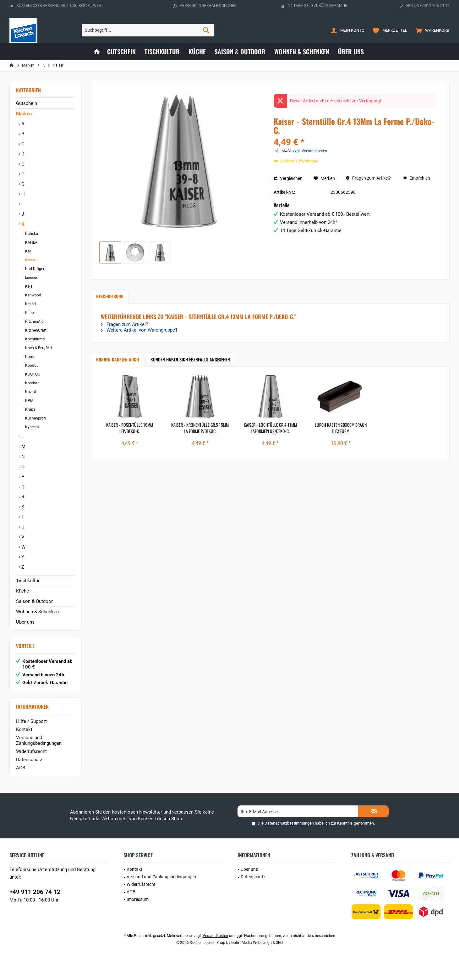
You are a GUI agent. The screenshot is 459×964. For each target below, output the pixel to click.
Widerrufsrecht (31, 751)
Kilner (29, 313)
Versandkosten (215, 936)
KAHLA (30, 242)
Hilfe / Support (31, 721)
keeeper (31, 277)
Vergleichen (288, 178)
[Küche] (197, 51)
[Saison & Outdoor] (240, 51)
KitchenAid (34, 321)
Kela (28, 286)
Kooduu (31, 365)
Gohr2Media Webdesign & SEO (257, 942)
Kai (27, 251)
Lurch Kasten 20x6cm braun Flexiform (341, 428)
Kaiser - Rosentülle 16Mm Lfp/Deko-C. (129, 428)
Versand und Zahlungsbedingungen (39, 740)
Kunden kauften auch (117, 359)
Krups (29, 409)
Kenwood (32, 295)
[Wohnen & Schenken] (302, 51)
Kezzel (30, 304)
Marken (24, 113)
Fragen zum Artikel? (368, 178)
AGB (20, 768)
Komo (30, 357)
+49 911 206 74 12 (34, 892)
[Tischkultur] (162, 51)
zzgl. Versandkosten (310, 151)
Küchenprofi (35, 418)
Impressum (138, 899)
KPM (28, 400)
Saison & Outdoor (34, 601)
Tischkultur (28, 580)
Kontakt (24, 729)
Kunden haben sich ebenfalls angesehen (190, 359)
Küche (22, 591)
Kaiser (30, 260)
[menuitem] (431, 30)
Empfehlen (416, 178)
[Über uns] (351, 51)
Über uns (25, 622)
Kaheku (31, 233)
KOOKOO (32, 374)
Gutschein (26, 103)
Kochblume (34, 339)
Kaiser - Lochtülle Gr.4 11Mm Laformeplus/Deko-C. (270, 428)
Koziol (30, 392)
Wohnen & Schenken (37, 612)
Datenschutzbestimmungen (289, 823)
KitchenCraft (35, 330)
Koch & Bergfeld (38, 348)
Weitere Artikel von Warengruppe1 (139, 330)
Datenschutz (29, 759)
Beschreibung (109, 296)
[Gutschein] (121, 51)
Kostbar (31, 383)
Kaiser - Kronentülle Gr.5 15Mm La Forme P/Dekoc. (200, 428)
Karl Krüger (34, 269)
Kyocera (31, 427)
